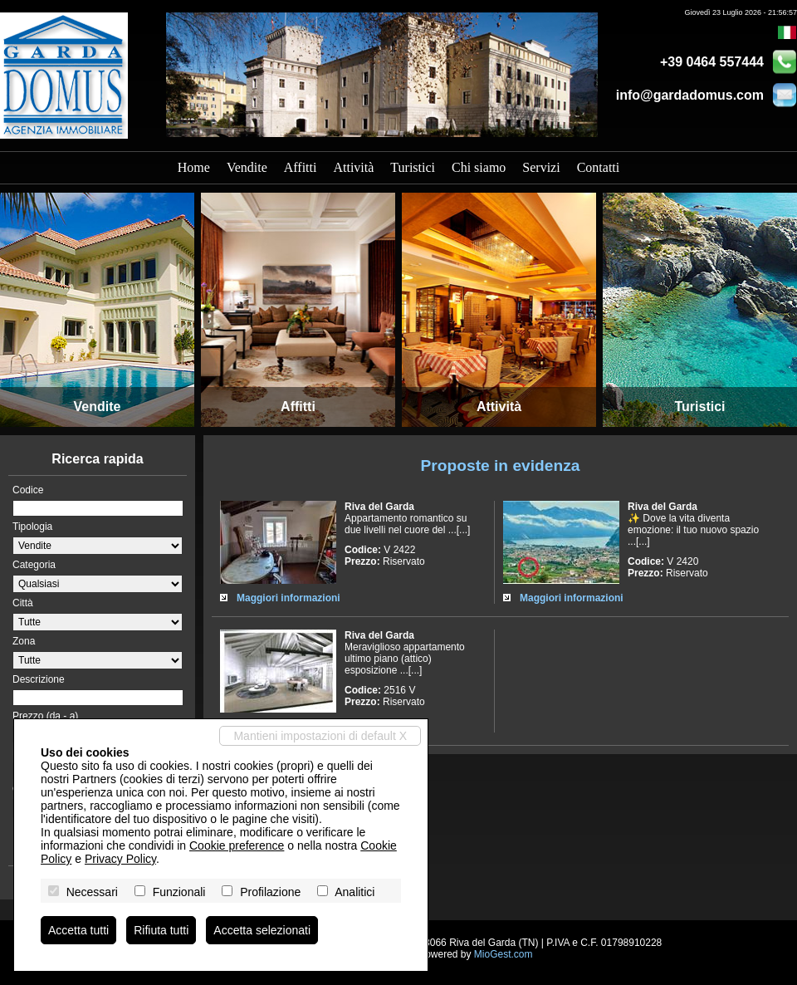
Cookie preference (236, 845)
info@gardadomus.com (690, 95)
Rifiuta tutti (161, 930)
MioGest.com (503, 954)
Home (194, 167)
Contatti (598, 167)
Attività (353, 167)
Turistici (412, 167)
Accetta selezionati (261, 930)
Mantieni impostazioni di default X (320, 735)
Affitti (300, 167)
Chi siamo (479, 167)
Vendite (247, 167)
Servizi (541, 167)
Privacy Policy (120, 858)
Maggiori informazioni (288, 598)
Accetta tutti (78, 930)
